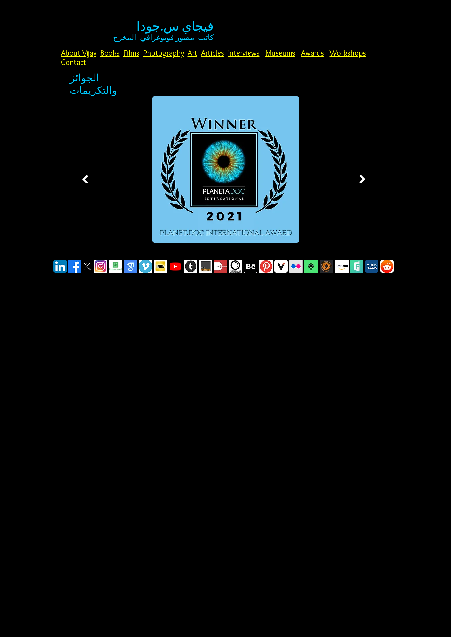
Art (192, 53)
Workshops (348, 53)
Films (131, 53)
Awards (312, 53)
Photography (163, 53)
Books (110, 53)
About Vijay (78, 53)
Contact (73, 62)
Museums (280, 53)
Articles (212, 53)
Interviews (244, 53)
